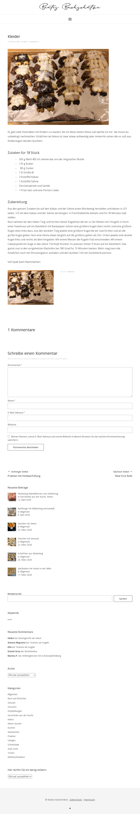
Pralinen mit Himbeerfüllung (24, 474)
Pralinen (12, 736)
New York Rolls (122, 474)
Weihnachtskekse (16, 757)
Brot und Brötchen (17, 698)
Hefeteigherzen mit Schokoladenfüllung (41, 655)
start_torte (13, 748)
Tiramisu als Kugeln (39, 642)
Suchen (123, 598)
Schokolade (13, 744)
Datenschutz (76, 799)
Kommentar (15, 364)
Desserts (12, 706)
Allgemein (71, 271)
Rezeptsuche (14, 593)
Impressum (89, 799)
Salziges (12, 740)
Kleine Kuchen (15, 723)
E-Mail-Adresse (16, 412)
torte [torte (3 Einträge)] (10, 619)
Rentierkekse (31, 651)
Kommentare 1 (34, 41)
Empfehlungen (15, 711)
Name (11, 400)
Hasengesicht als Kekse (29, 638)
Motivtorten (13, 732)
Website (12, 424)
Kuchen (11, 727)
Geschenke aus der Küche (20, 715)
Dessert (11, 702)
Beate (26, 41)
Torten (11, 752)
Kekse (11, 719)
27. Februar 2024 (14, 41)
